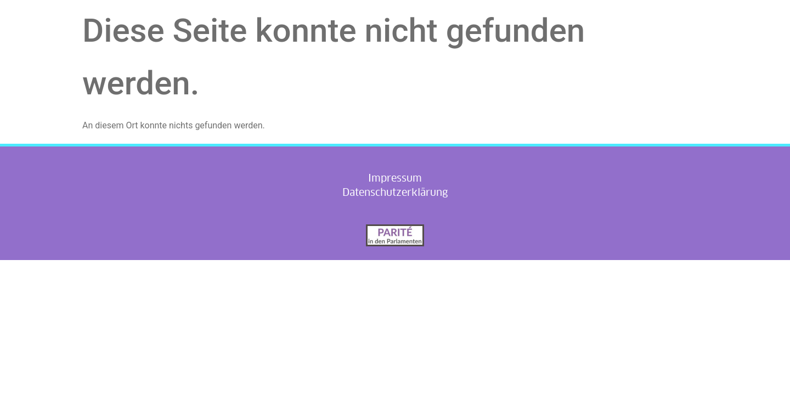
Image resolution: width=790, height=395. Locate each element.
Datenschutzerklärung (395, 192)
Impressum (395, 178)
